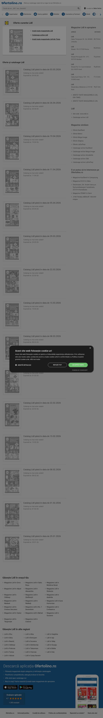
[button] (23, 365)
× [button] (90, 348)
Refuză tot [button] (56, 365)
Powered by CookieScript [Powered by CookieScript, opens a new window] (80, 370)
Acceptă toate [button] (78, 365)
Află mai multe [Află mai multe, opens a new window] (35, 359)
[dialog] (51, 358)
